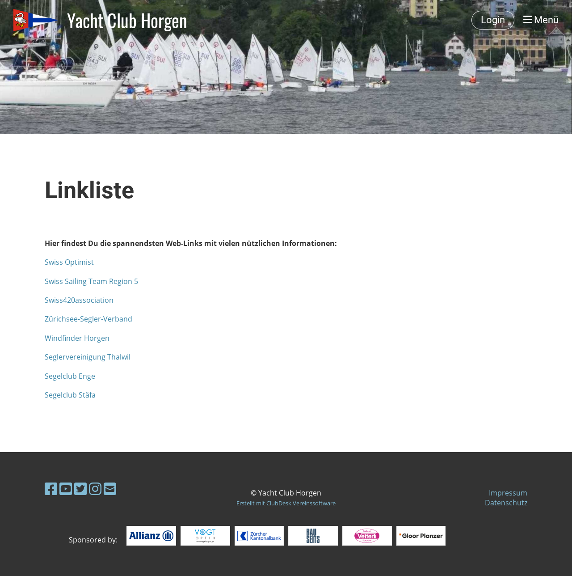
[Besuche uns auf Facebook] (51, 488)
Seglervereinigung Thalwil (87, 357)
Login (493, 19)
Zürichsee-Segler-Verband (88, 319)
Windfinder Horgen (77, 338)
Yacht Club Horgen (127, 20)
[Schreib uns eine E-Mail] (110, 488)
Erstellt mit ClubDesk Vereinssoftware (286, 503)
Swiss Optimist (69, 262)
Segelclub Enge (70, 376)
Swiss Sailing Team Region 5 (91, 281)
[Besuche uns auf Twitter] (80, 488)
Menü (541, 19)
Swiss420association (79, 300)
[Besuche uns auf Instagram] (95, 488)
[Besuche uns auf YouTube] (65, 488)
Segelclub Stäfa (70, 395)
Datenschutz (506, 503)
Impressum (508, 493)
